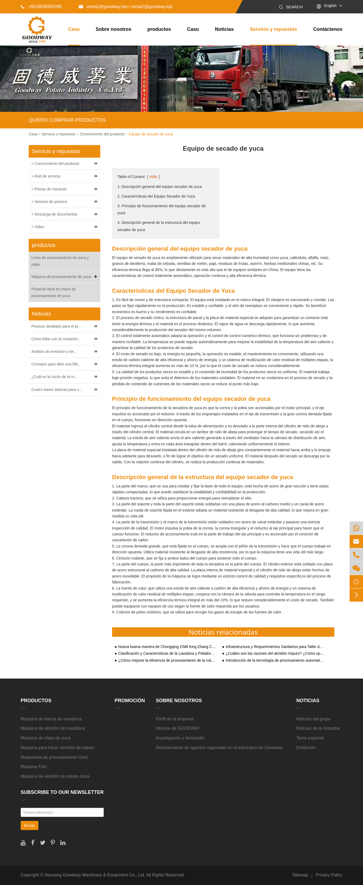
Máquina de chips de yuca (46, 738)
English (330, 5)
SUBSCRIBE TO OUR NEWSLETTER (62, 792)
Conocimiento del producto (102, 134)
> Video (37, 227)
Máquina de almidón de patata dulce (55, 776)
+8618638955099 (41, 6)
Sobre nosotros (113, 29)
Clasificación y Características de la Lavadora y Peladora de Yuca (167, 653)
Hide (153, 177)
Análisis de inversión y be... (54, 351)
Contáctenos (327, 29)
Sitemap (300, 875)
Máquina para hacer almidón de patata (57, 747)
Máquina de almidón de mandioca (53, 728)
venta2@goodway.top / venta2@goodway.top (125, 6)
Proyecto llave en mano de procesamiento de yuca (53, 292)
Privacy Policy (329, 875)
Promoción (129, 700)
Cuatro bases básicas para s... (56, 389)
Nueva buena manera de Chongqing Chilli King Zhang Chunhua (167, 647)
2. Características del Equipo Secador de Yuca (156, 196)
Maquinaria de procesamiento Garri (54, 757)
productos (159, 29)
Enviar (29, 825)
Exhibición (306, 747)
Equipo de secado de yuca (151, 134)
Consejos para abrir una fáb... (56, 364)
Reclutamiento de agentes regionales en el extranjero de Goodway (219, 747)
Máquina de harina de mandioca (51, 719)
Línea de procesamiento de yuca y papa (60, 260)
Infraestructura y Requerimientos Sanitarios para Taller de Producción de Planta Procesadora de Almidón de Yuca (275, 647)
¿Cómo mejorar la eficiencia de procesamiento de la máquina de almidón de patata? (167, 660)
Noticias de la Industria (318, 728)
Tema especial (310, 738)
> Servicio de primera (49, 201)
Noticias (224, 29)
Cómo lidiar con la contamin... (56, 339)
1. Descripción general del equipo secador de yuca (159, 186)
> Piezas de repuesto (49, 189)
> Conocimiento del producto (55, 163)
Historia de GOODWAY (178, 728)
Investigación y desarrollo (180, 738)
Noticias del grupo (313, 719)
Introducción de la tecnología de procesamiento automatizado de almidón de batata (275, 660)
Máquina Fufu (34, 766)
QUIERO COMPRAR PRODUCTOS (67, 120)
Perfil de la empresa (175, 719)
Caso (193, 29)
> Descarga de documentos (54, 214)
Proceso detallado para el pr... (56, 326)
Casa (74, 29)
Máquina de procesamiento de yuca (65, 276)
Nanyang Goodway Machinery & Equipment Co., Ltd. (95, 875)
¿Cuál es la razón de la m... (54, 377)
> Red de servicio (46, 176)
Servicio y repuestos (273, 29)
